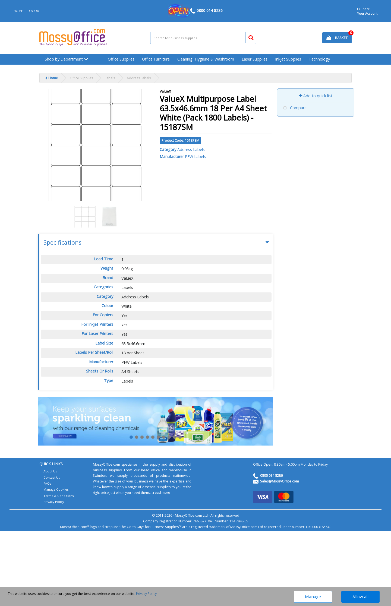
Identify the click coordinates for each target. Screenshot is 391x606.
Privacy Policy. (146, 593)
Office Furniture (156, 59)
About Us (50, 471)
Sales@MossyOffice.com (279, 481)
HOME (18, 11)
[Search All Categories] (203, 38)
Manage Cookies (56, 489)
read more (161, 492)
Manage (313, 596)
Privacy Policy (53, 502)
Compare (294, 108)
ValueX (165, 91)
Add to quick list (315, 95)
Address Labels (139, 78)
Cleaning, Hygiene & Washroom (205, 59)
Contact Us (51, 477)
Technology (319, 59)
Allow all (360, 596)
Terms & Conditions (58, 496)
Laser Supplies (254, 59)
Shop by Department (64, 59)
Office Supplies (121, 59)
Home (51, 78)
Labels (110, 78)
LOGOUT (34, 11)
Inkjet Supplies (288, 59)
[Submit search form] (248, 37)
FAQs (47, 483)
